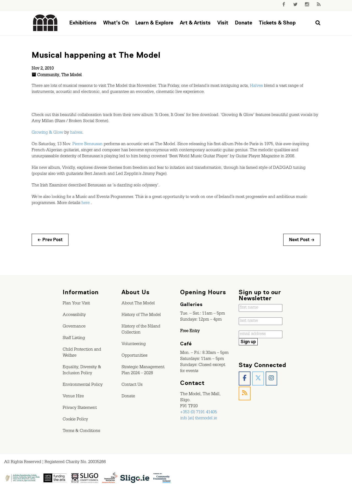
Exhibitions (83, 23)
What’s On (116, 23)
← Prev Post (50, 239)
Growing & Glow (47, 133)
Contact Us (132, 385)
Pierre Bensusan (87, 144)
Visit (222, 23)
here (85, 203)
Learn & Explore (154, 23)
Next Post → (302, 239)
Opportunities (134, 356)
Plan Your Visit (76, 304)
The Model (71, 75)
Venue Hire (73, 397)
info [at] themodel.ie (198, 419)
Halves (256, 86)
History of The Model (141, 315)
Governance (74, 327)
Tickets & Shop (277, 23)
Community (48, 75)
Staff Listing (74, 338)
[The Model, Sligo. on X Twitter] (258, 378)
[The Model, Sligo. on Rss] (245, 394)
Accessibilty (74, 315)
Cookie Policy (75, 420)
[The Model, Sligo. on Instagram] (271, 378)
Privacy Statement (80, 408)
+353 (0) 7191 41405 (198, 413)
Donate (243, 23)
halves (76, 133)
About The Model (138, 304)
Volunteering (134, 344)
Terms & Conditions (81, 431)
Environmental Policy (83, 385)
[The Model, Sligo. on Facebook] (245, 378)
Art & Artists (195, 23)
